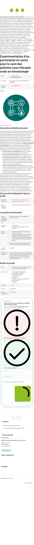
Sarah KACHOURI (16, 85)
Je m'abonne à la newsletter (23, 393)
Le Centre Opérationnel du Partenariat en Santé (13, 428)
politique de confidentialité (18, 381)
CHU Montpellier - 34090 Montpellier (20, 199)
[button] (17, 14)
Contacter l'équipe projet (5, 125)
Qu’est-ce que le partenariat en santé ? (11, 425)
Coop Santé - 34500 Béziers (18, 201)
